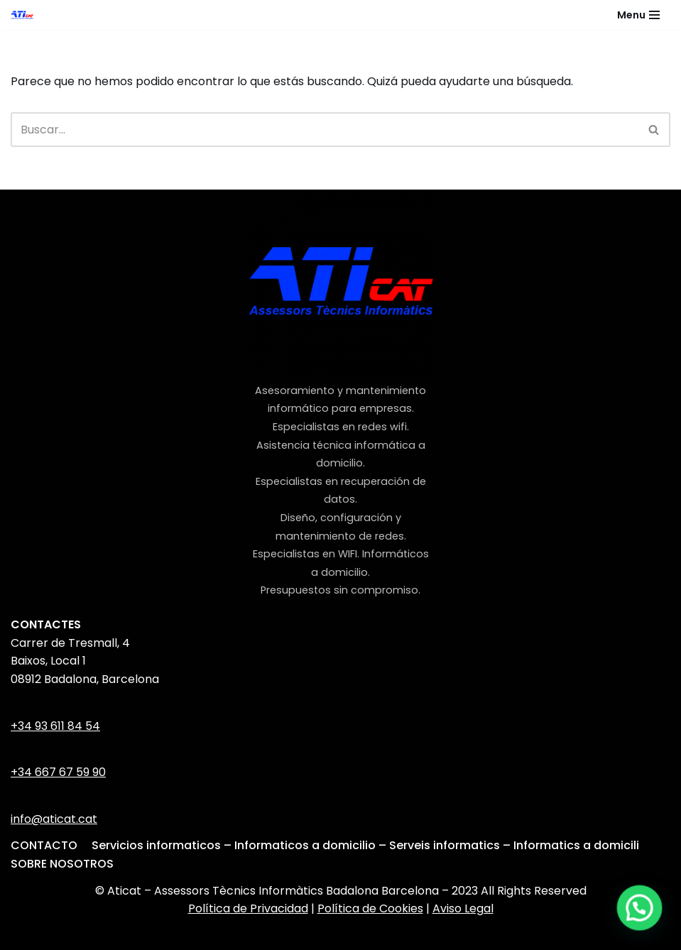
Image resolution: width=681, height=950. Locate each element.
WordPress (413, 935)
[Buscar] (324, 129)
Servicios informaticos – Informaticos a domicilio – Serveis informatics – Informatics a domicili (365, 845)
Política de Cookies (370, 908)
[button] (640, 909)
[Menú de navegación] (638, 15)
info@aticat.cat (54, 819)
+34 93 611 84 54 (55, 726)
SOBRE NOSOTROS (62, 864)
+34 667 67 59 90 (58, 772)
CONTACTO (44, 845)
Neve (252, 935)
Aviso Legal (463, 908)
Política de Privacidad (248, 908)
